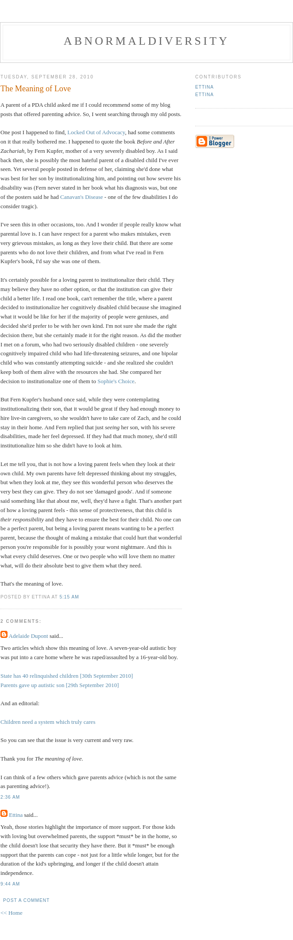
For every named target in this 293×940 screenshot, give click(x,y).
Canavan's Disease (81, 197)
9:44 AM (10, 884)
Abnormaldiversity (146, 41)
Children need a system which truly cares (47, 722)
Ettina (16, 815)
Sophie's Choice (116, 381)
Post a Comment (26, 900)
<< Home (11, 912)
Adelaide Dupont (28, 636)
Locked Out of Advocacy (96, 132)
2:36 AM (10, 797)
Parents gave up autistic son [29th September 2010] (59, 685)
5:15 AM (69, 596)
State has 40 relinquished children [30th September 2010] (66, 675)
